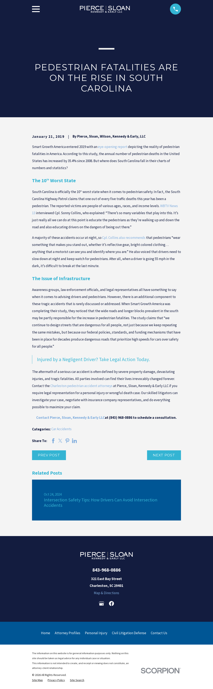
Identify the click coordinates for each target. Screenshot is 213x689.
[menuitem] (37, 680)
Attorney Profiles (67, 633)
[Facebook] (111, 603)
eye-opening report (112, 146)
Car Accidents (61, 429)
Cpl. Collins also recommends (123, 237)
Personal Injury (96, 633)
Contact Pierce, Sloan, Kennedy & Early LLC (70, 417)
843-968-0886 (106, 570)
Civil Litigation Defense (129, 633)
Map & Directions (106, 593)
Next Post (164, 455)
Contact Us (159, 633)
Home (45, 633)
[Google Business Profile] (101, 603)
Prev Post (49, 455)
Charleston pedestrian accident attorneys (81, 386)
